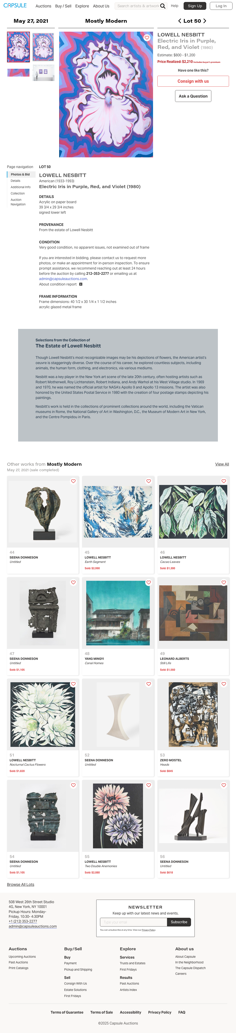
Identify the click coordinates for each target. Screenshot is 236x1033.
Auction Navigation (18, 202)
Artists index (128, 990)
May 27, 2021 (31, 20)
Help (174, 5)
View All (222, 464)
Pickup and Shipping (78, 969)
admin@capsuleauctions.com (63, 279)
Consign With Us (75, 983)
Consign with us (193, 81)
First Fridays (72, 996)
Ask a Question (193, 95)
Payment (70, 963)
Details (15, 181)
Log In (221, 5)
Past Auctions (129, 983)
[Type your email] (133, 922)
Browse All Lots (20, 884)
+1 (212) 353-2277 (23, 921)
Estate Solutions (75, 990)
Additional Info (21, 187)
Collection (18, 193)
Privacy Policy (148, 929)
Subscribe (179, 922)
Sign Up (195, 5)
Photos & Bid (20, 174)
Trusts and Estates (132, 963)
